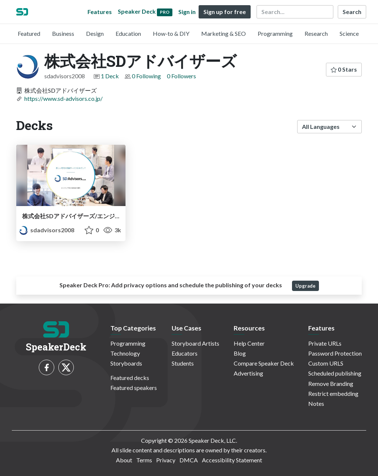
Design (95, 33)
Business (63, 33)
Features (99, 11)
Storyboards (126, 363)
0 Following (146, 75)
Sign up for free (224, 11)
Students (183, 363)
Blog (240, 353)
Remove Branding (330, 383)
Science (349, 33)
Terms (144, 459)
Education (128, 33)
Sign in (187, 11)
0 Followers (181, 75)
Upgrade (305, 286)
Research (316, 33)
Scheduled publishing (334, 373)
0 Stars (344, 69)
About (124, 459)
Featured (29, 33)
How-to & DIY (171, 33)
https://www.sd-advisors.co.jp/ (63, 98)
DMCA (188, 459)
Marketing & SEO (223, 33)
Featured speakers (133, 387)
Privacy (165, 459)
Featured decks (129, 377)
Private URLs (324, 343)
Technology (125, 353)
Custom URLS (325, 363)
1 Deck (110, 75)
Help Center (249, 343)
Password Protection (335, 353)
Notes (316, 403)
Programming (275, 33)
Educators (184, 353)
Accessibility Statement (232, 459)
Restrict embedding (333, 393)
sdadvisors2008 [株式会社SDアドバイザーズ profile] (46, 229)
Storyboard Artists (195, 343)
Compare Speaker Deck (264, 363)
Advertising (248, 373)
